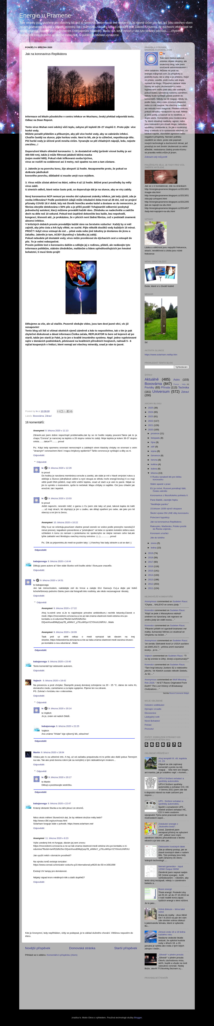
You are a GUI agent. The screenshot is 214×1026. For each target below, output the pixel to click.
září (153, 446)
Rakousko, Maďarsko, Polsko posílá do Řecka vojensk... (168, 527)
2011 (151, 588)
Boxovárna (38, 416)
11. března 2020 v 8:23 (56, 838)
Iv (42, 468)
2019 (151, 553)
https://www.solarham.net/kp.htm (161, 354)
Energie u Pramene (45, 15)
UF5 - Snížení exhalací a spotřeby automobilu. (170, 802)
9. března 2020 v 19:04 (52, 752)
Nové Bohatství (152, 721)
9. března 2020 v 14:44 (59, 561)
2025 (151, 407)
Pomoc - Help (180, 384)
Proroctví (149, 729)
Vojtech (37, 680)
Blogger (138, 1017)
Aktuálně (152, 379)
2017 (151, 562)
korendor (149, 610)
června (154, 460)
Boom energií (165, 889)
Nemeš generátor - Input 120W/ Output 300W (170, 867)
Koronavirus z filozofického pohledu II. (169, 495)
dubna (154, 468)
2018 (151, 557)
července (156, 455)
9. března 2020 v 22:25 (67, 726)
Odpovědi (41, 462)
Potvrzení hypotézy (160, 517)
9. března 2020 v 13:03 (60, 498)
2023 (151, 416)
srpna (154, 451)
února (154, 543)
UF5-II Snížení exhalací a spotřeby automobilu (171, 779)
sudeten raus (180, 601)
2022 (151, 421)
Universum (161, 391)
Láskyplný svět (152, 717)
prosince (155, 433)
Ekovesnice (150, 713)
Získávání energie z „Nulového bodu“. (168, 825)
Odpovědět (38, 455)
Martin (36, 752)
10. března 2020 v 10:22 (66, 522)
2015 (151, 570)
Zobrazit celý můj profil (156, 157)
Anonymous (150, 601)
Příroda (165, 387)
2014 (151, 575)
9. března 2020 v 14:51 (51, 580)
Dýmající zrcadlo (153, 709)
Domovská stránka (82, 948)
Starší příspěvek (125, 948)
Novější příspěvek (37, 948)
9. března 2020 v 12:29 (60, 468)
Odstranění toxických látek (171, 846)
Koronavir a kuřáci (159, 533)
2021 (151, 425)
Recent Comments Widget (179, 693)
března (154, 473)
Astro (176, 379)
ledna (154, 547)
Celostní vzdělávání (154, 705)
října (153, 442)
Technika (183, 387)
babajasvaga (40, 561)
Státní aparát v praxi (160, 484)
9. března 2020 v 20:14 (60, 708)
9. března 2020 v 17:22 (65, 608)
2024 (151, 412)
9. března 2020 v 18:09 (65, 632)
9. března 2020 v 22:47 (59, 803)
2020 (151, 429)
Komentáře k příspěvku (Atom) (62, 955)
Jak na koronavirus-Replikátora (165, 522)
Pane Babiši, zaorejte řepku (164, 500)
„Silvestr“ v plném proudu (170, 954)
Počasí (148, 725)
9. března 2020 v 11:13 (56, 430)
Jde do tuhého (157, 537)
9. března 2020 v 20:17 (60, 777)
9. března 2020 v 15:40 (59, 661)
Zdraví (48, 416)
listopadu (155, 438)
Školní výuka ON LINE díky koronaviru (169, 513)
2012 (151, 584)
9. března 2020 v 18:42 (54, 680)
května (154, 464)
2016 (151, 566)
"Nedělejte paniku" (159, 504)
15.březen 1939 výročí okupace (166, 508)
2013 (151, 579)
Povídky (149, 387)
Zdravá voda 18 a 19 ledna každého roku (171, 933)
